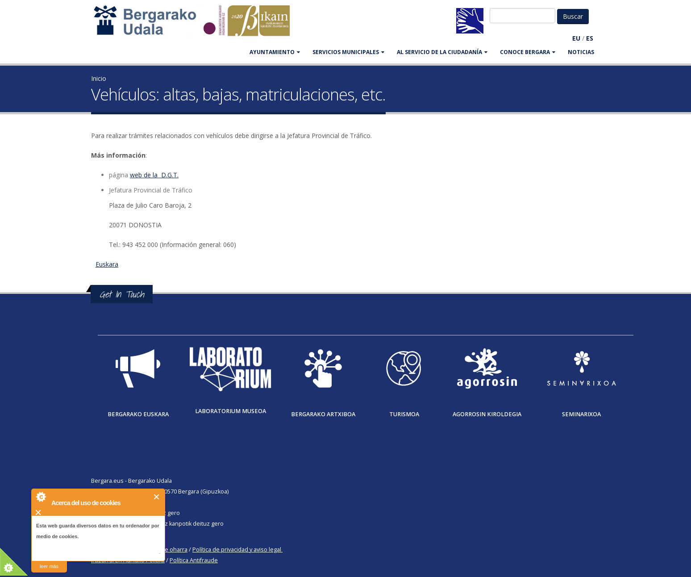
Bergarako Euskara (138, 414)
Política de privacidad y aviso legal (236, 549)
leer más (49, 566)
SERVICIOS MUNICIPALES (348, 52)
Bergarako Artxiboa (323, 414)
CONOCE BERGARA (527, 52)
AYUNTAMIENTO (275, 52)
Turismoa (404, 414)
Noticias (581, 52)
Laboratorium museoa (230, 411)
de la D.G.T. (160, 175)
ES (589, 38)
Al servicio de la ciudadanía (442, 52)
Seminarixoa (581, 414)
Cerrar (157, 497)
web (136, 175)
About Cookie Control (41, 496)
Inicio (98, 78)
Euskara (107, 264)
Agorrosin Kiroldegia (487, 414)
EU (576, 38)
